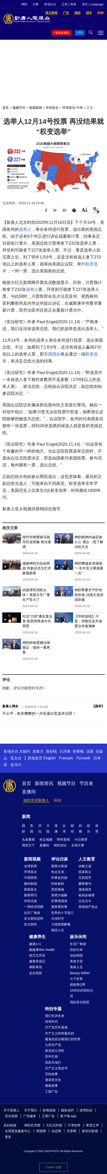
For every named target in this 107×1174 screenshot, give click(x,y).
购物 (57, 800)
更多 (8, 1137)
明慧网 (41, 1131)
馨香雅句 (84, 883)
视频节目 (18, 107)
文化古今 (84, 901)
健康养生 (37, 936)
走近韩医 (35, 973)
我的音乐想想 (79, 1002)
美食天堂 (76, 961)
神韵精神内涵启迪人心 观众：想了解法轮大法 (88, 542)
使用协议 (86, 1110)
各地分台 (50, 4)
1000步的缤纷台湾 (81, 993)
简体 (73, 4)
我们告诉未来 (54, 1016)
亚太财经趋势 (33, 918)
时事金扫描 (59, 877)
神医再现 (35, 967)
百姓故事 (51, 1074)
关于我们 (30, 1110)
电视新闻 (35, 107)
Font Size (84, 210)
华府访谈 (30, 901)
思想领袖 (57, 889)
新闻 (26, 816)
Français (66, 758)
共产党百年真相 (56, 1027)
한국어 (15, 765)
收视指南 (49, 1110)
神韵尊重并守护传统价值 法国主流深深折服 (88, 595)
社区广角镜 (32, 913)
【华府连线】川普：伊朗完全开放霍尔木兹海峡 (88, 621)
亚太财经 (30, 924)
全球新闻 (30, 866)
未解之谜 (84, 866)
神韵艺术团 (32, 1125)
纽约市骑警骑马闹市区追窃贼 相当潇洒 (36, 542)
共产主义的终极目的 (59, 1033)
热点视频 (45, 839)
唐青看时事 (59, 907)
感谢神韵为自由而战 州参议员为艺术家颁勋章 (36, 568)
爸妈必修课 (86, 895)
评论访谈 (59, 859)
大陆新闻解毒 (61, 924)
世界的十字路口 (62, 913)
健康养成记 (37, 961)
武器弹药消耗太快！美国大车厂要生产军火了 (36, 595)
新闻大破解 (59, 895)
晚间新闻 (30, 883)
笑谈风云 (84, 872)
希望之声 (92, 1125)
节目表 (86, 783)
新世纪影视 (90, 1131)
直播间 (29, 791)
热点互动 (57, 872)
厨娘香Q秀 (77, 984)
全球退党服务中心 (18, 1131)
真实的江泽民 (54, 1050)
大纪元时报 (54, 1125)
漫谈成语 (84, 889)
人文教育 (86, 859)
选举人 (25, 229)
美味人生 (76, 967)
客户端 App (68, 1116)
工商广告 (51, 1091)
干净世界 (74, 1125)
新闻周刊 (30, 895)
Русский (83, 758)
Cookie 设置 (53, 1167)
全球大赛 (77, 845)
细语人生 (57, 930)
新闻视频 (32, 859)
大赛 (36, 4)
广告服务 (29, 1116)
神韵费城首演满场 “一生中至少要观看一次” (88, 568)
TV (80, 32)
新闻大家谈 (59, 866)
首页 (5, 107)
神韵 (24, 4)
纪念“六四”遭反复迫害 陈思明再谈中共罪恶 (37, 621)
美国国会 (52, 354)
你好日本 (76, 950)
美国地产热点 (88, 907)
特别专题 (53, 1009)
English (49, 758)
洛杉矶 (51, 751)
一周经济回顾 (33, 907)
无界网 (71, 1131)
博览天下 (28, 845)
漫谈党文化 (53, 1080)
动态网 (56, 1131)
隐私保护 (67, 1110)
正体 (65, 4)
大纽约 (24, 751)
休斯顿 (78, 751)
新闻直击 (30, 889)
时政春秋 (57, 883)
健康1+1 (35, 944)
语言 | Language (93, 4)
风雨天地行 (53, 1062)
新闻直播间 (62, 32)
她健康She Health (42, 950)
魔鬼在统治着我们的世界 (62, 1039)
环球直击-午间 (72, 107)
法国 (89, 751)
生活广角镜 (78, 944)
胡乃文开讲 (37, 955)
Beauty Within (80, 973)
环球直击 (52, 107)
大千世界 (76, 979)
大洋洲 (64, 751)
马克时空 (57, 918)
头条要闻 (28, 839)
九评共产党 (53, 1045)
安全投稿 (11, 1116)
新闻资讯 (44, 783)
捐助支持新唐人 (36, 800)
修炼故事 (51, 1085)
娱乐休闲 (78, 936)
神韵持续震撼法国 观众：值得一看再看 (36, 647)
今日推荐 (80, 839)
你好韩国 (76, 955)
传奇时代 (51, 1021)
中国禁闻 (30, 877)
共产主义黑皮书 (56, 1068)
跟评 (98, 706)
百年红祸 (51, 1056)
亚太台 (15, 758)
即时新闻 (63, 839)
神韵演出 (60, 845)
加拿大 (38, 751)
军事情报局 (59, 901)
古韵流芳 (84, 877)
